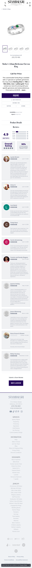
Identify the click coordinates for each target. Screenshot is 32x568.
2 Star (13, 137)
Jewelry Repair (16, 419)
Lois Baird (13, 205)
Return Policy (11, 556)
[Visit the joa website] (9, 545)
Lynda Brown (14, 157)
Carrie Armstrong (16, 240)
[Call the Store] (16, 406)
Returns (23, 106)
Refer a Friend (16, 442)
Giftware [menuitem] (16, 529)
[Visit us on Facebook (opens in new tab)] (16, 412)
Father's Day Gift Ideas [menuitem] (16, 501)
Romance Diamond (16, 477)
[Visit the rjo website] (23, 539)
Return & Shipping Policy (16, 448)
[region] (16, 29)
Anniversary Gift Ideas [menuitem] (16, 486)
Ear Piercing (16, 430)
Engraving (16, 421)
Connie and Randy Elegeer (19, 257)
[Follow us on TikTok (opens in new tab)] (14, 412)
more (24, 90)
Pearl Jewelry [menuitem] (15, 516)
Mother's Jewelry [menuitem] (16, 527)
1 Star (13, 138)
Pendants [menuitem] (16, 512)
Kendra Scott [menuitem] (16, 531)
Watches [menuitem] (16, 520)
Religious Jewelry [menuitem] (16, 495)
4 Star (13, 133)
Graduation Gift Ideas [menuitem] (16, 499)
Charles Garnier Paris (16, 464)
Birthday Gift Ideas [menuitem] (16, 488)
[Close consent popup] (29, 565)
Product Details (16, 122)
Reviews (16, 127)
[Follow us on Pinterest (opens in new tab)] (18, 412)
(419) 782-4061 (16, 57)
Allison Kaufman (16, 459)
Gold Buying (16, 428)
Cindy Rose (14, 223)
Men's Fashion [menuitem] (16, 523)
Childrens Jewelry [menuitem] (16, 525)
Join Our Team (16, 444)
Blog (16, 446)
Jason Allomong (15, 312)
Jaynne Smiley (15, 284)
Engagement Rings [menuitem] (16, 505)
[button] (5, 3)
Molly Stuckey (15, 354)
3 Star (13, 135)
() (27, 131)
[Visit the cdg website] (23, 545)
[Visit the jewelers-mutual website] (16, 545)
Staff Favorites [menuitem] (16, 497)
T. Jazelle (16, 479)
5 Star (13, 131)
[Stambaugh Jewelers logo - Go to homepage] (16, 3)
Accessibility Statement (22, 560)
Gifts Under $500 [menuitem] (16, 490)
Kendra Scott (16, 472)
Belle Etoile (16, 462)
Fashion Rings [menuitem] (16, 510)
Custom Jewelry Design (16, 432)
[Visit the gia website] (10, 539)
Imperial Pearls (16, 470)
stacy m (13, 185)
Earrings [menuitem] (16, 514)
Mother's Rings (7, 9)
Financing (16, 424)
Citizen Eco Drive (16, 466)
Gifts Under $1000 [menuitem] (16, 492)
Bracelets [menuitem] (16, 518)
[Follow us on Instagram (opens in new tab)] (22, 412)
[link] (5, 5)
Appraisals (16, 426)
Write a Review (16, 383)
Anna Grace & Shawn (17, 333)
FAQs (16, 439)
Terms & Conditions (16, 452)
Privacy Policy (16, 450)
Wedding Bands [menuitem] (16, 507)
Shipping (9, 106)
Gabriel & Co (15, 468)
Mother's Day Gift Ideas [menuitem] (15, 503)
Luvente (16, 475)
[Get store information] (16, 408)
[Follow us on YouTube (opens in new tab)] (11, 412)
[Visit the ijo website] (17, 539)
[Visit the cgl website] (16, 551)
